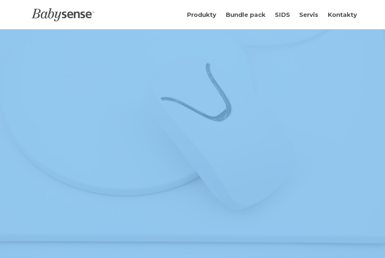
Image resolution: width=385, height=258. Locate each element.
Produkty (201, 14)
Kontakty (342, 14)
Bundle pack (246, 14)
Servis (308, 14)
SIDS (282, 14)
